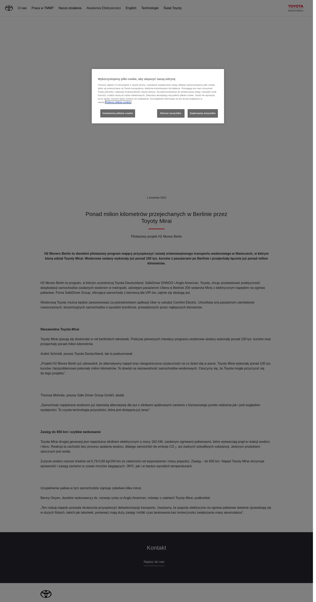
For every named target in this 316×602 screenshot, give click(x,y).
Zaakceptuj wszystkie (203, 113)
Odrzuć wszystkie (171, 113)
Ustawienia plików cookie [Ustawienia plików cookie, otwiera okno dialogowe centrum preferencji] (117, 113)
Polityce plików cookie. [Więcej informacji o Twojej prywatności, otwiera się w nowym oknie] (118, 102)
